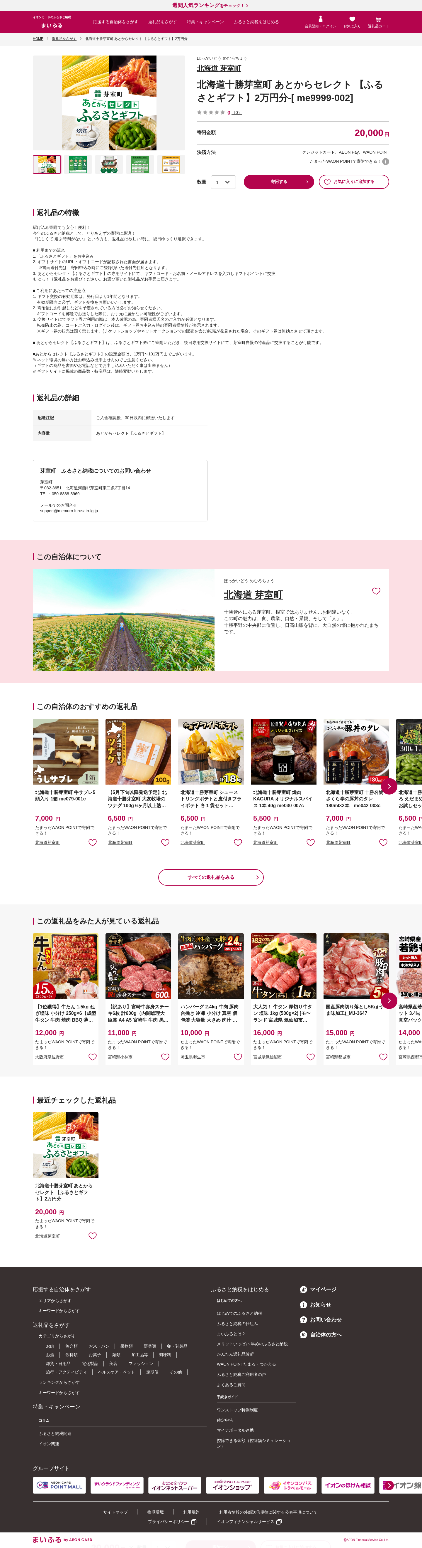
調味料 (165, 1354)
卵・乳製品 (177, 1346)
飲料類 (71, 1354)
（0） (237, 112)
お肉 (50, 1346)
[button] (389, 786)
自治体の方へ (321, 1335)
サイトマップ (115, 1512)
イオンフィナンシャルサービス (245, 1521)
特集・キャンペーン (205, 21)
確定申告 (225, 1420)
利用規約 (191, 1512)
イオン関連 (49, 1443)
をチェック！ (208, 5)
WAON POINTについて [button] (385, 161)
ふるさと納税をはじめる (256, 21)
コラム (44, 1420)
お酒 (50, 1354)
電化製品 (90, 1363)
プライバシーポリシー (168, 1521)
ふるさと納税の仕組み (237, 1323)
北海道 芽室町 (219, 68)
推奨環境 (155, 1512)
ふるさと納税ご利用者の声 (241, 1374)
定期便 (152, 1372)
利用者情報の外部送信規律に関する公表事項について (268, 1512)
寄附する (279, 181)
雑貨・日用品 (58, 1363)
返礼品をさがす (162, 21)
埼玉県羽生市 (193, 1057)
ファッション (141, 1363)
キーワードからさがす (59, 1310)
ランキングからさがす (59, 1382)
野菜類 (150, 1346)
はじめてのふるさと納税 (239, 1313)
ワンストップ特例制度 (237, 1410)
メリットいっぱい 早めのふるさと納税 (252, 1344)
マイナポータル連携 (235, 1430)
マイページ (318, 1289)
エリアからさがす (55, 1300)
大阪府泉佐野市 (49, 1057)
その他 (176, 1372)
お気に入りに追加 (376, 590)
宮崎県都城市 (338, 1057)
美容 (113, 1363)
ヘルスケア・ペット (116, 1372)
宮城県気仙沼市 (267, 1057)
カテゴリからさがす (57, 1336)
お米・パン (99, 1346)
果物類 (126, 1346)
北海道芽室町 (47, 842)
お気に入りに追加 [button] (92, 842)
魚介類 (71, 1346)
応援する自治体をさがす (115, 21)
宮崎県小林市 (120, 1057)
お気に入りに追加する (349, 181)
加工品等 (140, 1354)
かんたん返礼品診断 (235, 1354)
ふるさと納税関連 (55, 1433)
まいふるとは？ (231, 1334)
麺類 (116, 1354)
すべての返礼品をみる (211, 877)
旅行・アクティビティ (66, 1372)
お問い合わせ (321, 1320)
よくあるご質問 (231, 1384)
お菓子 (95, 1354)
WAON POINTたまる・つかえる (246, 1364)
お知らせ (315, 1305)
